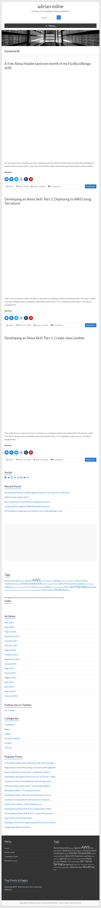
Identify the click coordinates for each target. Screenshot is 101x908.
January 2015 (10, 663)
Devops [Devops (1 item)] (17, 584)
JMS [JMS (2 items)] (65, 584)
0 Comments (55, 186)
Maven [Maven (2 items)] (34, 587)
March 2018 (10, 631)
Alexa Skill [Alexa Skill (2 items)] (14, 581)
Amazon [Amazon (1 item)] (22, 581)
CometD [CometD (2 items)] (83, 581)
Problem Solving (11, 738)
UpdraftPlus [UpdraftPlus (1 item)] (37, 590)
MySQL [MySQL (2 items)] (47, 587)
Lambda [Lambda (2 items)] (80, 584)
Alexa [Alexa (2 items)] (7, 581)
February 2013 (11, 696)
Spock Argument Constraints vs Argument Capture (27, 501)
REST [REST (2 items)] (66, 587)
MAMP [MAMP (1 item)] (29, 587)
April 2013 (9, 686)
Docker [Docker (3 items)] (24, 583)
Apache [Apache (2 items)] (28, 581)
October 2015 (10, 654)
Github (7, 733)
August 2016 (10, 650)
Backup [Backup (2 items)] (57, 581)
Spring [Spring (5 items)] (81, 586)
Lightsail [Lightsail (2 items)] (8, 587)
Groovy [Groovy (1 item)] (49, 584)
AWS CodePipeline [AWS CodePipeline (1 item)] (47, 581)
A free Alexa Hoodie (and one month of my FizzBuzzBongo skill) (33, 511)
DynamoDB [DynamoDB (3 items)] (35, 583)
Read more (90, 186)
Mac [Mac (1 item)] (20, 587)
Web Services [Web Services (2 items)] (48, 590)
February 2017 (11, 645)
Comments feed (11, 856)
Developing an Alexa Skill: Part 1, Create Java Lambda (44, 338)
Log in (6, 848)
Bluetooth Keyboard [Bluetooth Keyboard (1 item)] (66, 581)
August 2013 (10, 677)
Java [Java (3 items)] (60, 583)
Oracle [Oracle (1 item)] (53, 587)
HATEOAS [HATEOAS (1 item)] (55, 584)
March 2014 (10, 673)
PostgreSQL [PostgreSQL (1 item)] (60, 587)
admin (10, 186)
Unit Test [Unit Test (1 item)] (22, 590)
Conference (9, 724)
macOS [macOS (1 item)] (24, 587)
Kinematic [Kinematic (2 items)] (72, 584)
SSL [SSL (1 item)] (10, 590)
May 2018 (9, 627)
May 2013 (9, 682)
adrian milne (50, 6)
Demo (35, 186)
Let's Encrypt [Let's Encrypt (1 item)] (89, 584)
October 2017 (10, 641)
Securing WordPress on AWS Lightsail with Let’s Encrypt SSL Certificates (37, 492)
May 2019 (9, 622)
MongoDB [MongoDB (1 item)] (41, 587)
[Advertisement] (50, 542)
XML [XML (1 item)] (68, 590)
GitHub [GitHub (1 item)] (44, 584)
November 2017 (11, 636)
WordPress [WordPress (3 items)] (60, 589)
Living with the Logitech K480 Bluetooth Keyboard (27, 506)
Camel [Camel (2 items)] (76, 581)
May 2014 (9, 668)
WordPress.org (10, 860)
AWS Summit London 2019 (16, 497)
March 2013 (10, 691)
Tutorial (42, 186)
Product (8, 743)
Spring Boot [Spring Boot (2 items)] (91, 587)
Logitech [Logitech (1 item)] (15, 587)
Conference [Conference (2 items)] (9, 584)
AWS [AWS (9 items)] (36, 580)
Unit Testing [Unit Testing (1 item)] (29, 590)
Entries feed (9, 852)
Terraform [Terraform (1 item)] (14, 590)
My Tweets (9, 710)
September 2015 (12, 659)
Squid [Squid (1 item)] (6, 590)
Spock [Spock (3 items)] (73, 586)
